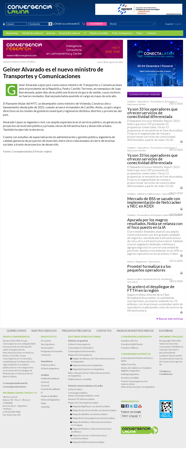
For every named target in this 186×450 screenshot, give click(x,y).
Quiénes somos (16, 330)
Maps (140, 33)
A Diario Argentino (50, 368)
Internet (50, 33)
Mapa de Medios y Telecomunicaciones (93, 423)
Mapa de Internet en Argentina (88, 365)
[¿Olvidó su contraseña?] (66, 23)
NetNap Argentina (130, 374)
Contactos (103, 330)
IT (85, 33)
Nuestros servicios (44, 330)
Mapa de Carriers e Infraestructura (93, 437)
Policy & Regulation (122, 33)
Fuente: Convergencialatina (17, 151)
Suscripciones (48, 344)
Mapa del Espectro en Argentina (88, 369)
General (45, 385)
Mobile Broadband (32, 33)
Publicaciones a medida (79, 379)
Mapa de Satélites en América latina (90, 414)
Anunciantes (47, 347)
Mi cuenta (46, 340)
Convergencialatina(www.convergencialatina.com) (83, 394)
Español (169, 24)
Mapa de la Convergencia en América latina (94, 418)
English (177, 24)
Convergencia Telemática (80, 347)
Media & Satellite (99, 33)
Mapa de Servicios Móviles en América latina (94, 410)
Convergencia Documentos (81, 351)
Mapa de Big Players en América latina (91, 406)
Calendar (151, 33)
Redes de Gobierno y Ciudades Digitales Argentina (136, 369)
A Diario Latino (48, 364)
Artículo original (43, 151)
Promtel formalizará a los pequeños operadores (149, 268)
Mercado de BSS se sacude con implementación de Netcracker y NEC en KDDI (154, 202)
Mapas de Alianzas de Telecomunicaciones (93, 360)
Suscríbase (166, 330)
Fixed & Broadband (69, 33)
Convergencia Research (136, 336)
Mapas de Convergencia (80, 354)
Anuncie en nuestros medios (135, 330)
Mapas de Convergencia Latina (83, 402)
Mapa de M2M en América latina (88, 442)
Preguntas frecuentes (76, 330)
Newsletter (12, 33)
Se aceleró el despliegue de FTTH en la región (150, 288)
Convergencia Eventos (136, 353)
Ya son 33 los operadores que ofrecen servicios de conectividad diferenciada (152, 112)
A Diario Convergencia (79, 344)
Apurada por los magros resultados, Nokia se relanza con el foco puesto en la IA (154, 223)
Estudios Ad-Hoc (129, 340)
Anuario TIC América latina (81, 399)
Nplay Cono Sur (128, 364)
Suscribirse (96, 23)
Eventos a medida (130, 377)
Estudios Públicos (130, 347)
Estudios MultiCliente (132, 344)
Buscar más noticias (171, 318)
